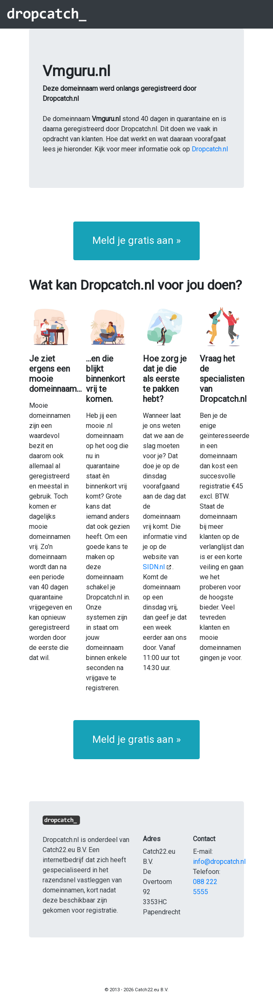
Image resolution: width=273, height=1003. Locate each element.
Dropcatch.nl (210, 149)
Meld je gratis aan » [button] (136, 240)
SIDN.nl (154, 567)
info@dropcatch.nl (219, 862)
